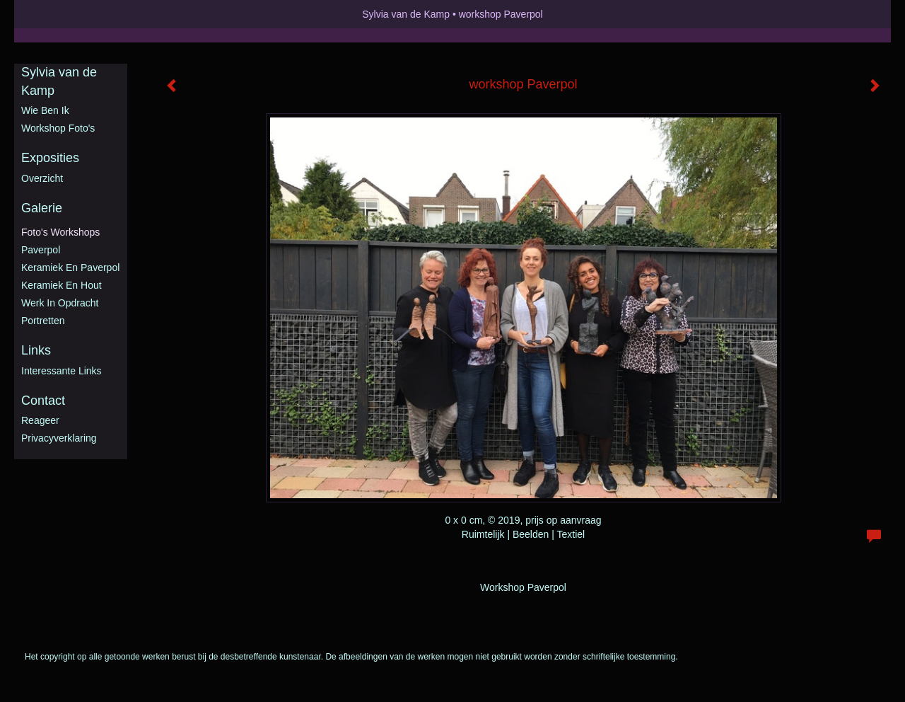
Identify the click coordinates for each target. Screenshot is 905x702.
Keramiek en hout (61, 285)
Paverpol (40, 249)
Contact (43, 400)
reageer (40, 420)
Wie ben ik (45, 110)
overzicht (42, 178)
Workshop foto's (58, 128)
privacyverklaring (59, 438)
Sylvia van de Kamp (406, 14)
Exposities (50, 158)
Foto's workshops (60, 232)
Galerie (41, 208)
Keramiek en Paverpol (70, 267)
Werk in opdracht (59, 303)
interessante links (61, 370)
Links (36, 350)
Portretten (42, 320)
